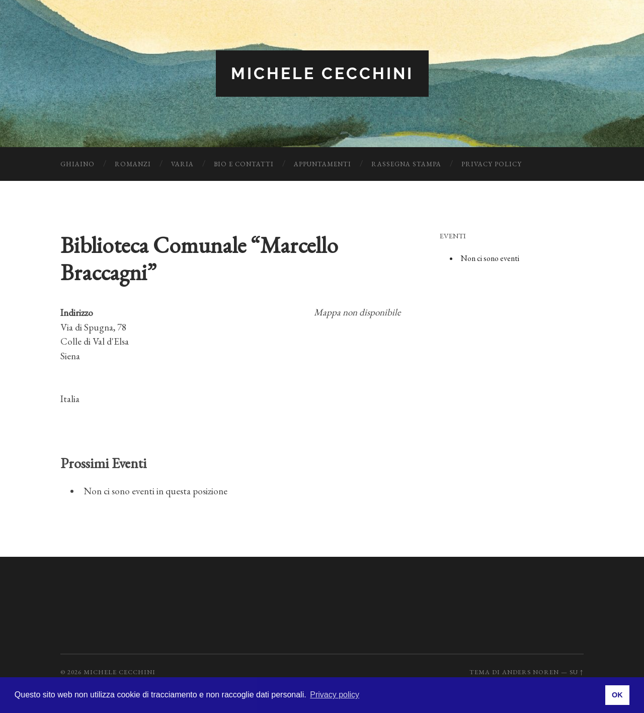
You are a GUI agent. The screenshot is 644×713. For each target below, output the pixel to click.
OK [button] (617, 695)
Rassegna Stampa (406, 164)
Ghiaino (77, 164)
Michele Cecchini (322, 73)
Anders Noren (530, 672)
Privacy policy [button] (334, 694)
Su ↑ (577, 672)
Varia (182, 164)
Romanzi (133, 164)
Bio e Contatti (244, 164)
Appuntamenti (322, 164)
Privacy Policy (491, 164)
